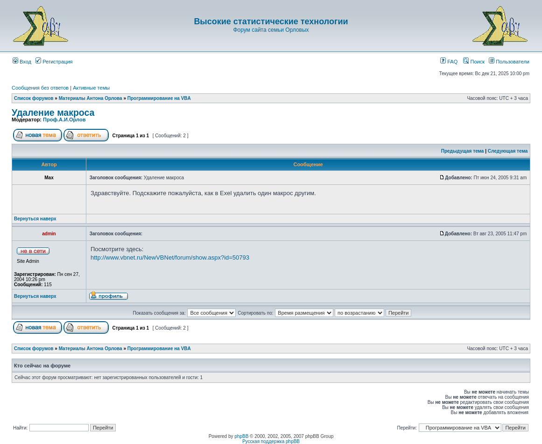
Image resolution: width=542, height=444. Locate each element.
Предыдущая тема (462, 151)
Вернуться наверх (35, 218)
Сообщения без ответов (40, 88)
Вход (22, 61)
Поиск (474, 61)
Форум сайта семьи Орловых (271, 30)
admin (49, 233)
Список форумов (34, 98)
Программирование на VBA (159, 98)
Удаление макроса (53, 112)
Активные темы (91, 88)
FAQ (449, 61)
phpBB (241, 436)
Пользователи (509, 61)
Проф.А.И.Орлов (64, 119)
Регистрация (53, 61)
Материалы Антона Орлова (90, 98)
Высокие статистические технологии (271, 21)
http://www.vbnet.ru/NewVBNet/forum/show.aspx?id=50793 (170, 257)
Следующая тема (508, 151)
